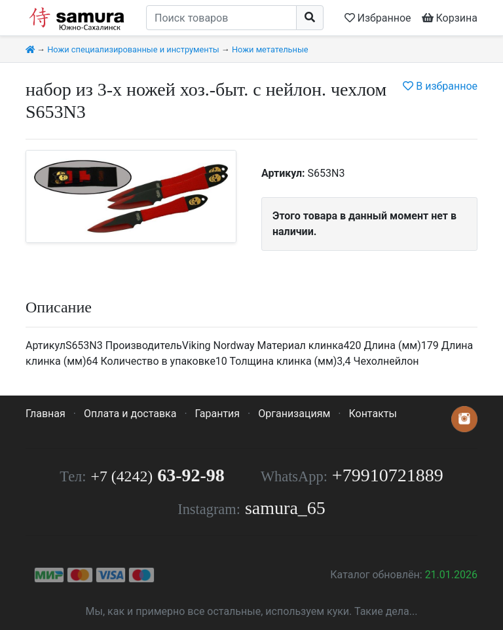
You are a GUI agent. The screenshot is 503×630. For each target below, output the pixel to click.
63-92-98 (158, 475)
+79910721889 (387, 475)
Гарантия (217, 413)
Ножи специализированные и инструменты (133, 49)
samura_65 (285, 508)
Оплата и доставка (130, 413)
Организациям (294, 413)
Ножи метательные (270, 49)
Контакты (372, 413)
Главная (45, 413)
